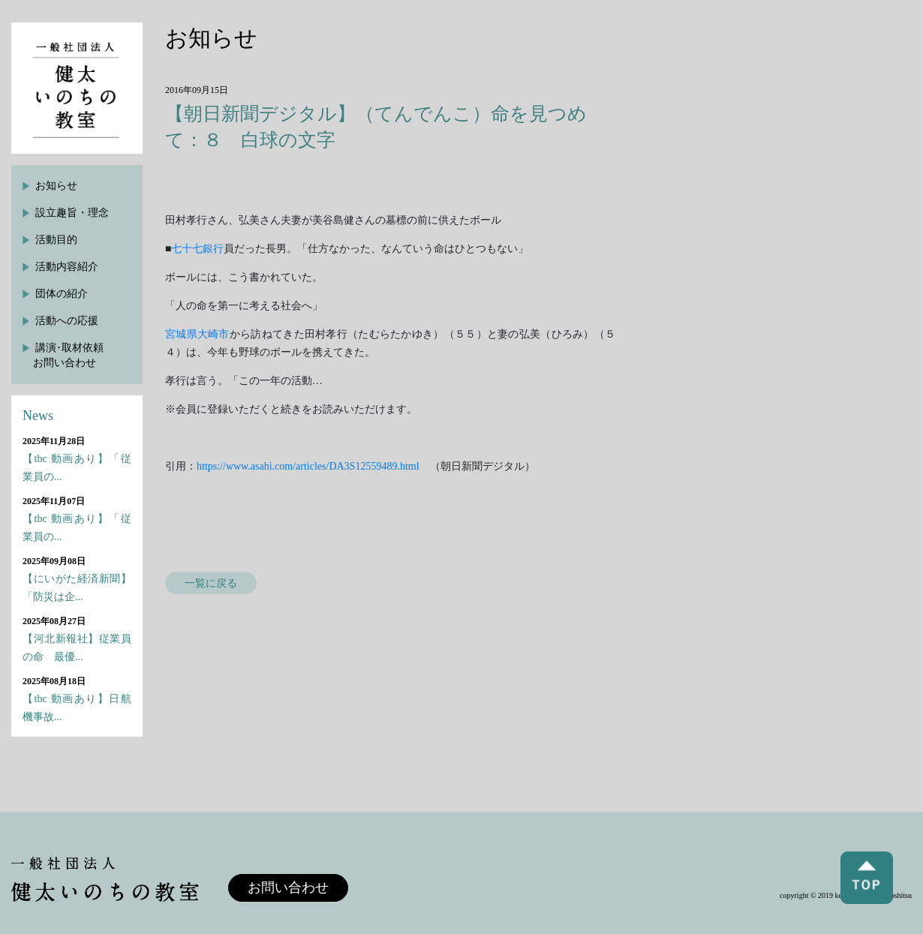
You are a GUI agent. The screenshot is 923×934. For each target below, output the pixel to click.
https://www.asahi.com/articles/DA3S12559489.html (308, 466)
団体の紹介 (61, 293)
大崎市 (213, 334)
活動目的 (56, 239)
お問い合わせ (288, 887)
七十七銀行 (197, 248)
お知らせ (56, 185)
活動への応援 (66, 320)
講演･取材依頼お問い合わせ (68, 355)
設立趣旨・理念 (72, 212)
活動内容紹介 (66, 266)
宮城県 (181, 334)
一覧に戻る (211, 583)
